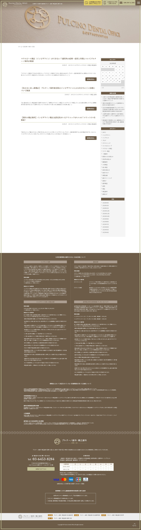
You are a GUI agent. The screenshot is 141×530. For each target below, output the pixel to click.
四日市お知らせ (107, 159)
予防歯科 (62, 460)
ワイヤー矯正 (106, 151)
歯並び (104, 181)
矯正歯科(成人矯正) (71, 458)
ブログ (104, 140)
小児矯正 (105, 164)
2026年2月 (106, 205)
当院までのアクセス (41, 469)
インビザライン (77, 65)
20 (109, 78)
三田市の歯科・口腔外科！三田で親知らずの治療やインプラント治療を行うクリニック (113, 115)
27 (109, 82)
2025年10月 (106, 216)
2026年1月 (106, 208)
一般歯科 (105, 154)
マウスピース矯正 (86, 65)
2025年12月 (106, 211)
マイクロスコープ (107, 146)
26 (106, 82)
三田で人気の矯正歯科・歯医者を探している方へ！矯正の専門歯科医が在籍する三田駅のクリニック (113, 98)
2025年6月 (106, 227)
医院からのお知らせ (108, 156)
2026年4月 (106, 203)
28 (112, 82)
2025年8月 (106, 221)
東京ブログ (106, 173)
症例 (95, 94)
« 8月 (102, 88)
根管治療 (105, 175)
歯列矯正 (105, 183)
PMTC (104, 132)
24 (122, 78)
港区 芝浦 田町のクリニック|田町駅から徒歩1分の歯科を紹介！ (113, 104)
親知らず (105, 194)
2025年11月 (106, 213)
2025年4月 (106, 232)
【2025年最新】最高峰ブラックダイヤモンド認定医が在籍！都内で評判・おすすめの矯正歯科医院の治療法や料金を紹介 (113, 109)
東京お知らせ (106, 170)
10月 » (122, 88)
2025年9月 (106, 219)
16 (119, 75)
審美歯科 (105, 162)
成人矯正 (105, 167)
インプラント (106, 138)
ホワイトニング (106, 143)
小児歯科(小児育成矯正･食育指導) (87, 458)
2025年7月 (106, 224)
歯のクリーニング (107, 178)
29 (116, 82)
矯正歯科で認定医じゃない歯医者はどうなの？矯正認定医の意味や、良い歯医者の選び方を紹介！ (113, 122)
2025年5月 (106, 230)
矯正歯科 (94, 65)
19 (106, 78)
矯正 (104, 189)
